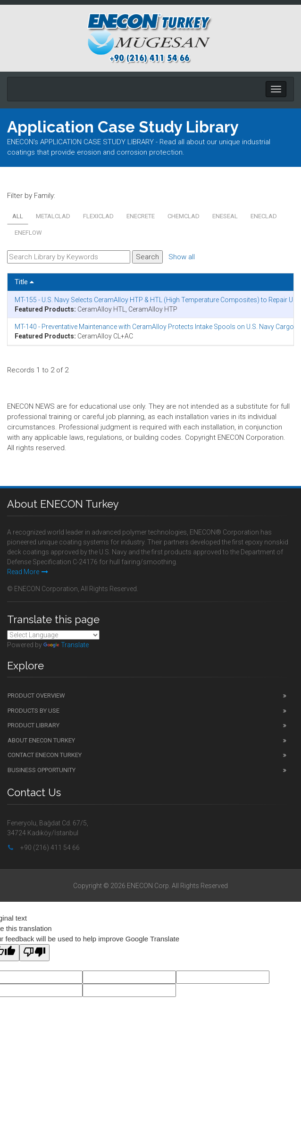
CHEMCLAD (183, 216)
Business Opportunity (41, 770)
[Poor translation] (34, 952)
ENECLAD (264, 216)
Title (24, 282)
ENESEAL (225, 216)
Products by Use (33, 710)
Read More (27, 572)
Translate (66, 645)
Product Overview (36, 695)
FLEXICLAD (98, 216)
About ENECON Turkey (41, 740)
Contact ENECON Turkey (45, 754)
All (17, 216)
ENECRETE (140, 216)
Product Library (33, 725)
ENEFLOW (28, 232)
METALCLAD (53, 216)
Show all (181, 257)
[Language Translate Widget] (53, 635)
